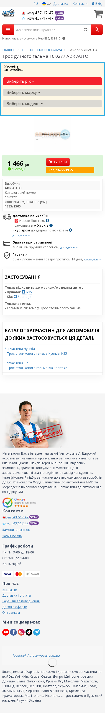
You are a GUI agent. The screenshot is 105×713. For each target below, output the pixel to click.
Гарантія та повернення (21, 601)
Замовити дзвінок (16, 529)
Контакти (80, 3)
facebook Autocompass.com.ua (36, 655)
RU (35, 3)
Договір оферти (14, 607)
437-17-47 (38, 13)
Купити (58, 162)
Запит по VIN (12, 536)
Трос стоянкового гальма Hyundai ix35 (37, 353)
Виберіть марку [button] (23, 92)
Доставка (60, 3)
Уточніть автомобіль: (13, 68)
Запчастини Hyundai (20, 348)
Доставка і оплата (16, 595)
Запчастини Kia (16, 363)
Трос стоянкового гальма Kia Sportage (37, 368)
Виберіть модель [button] (25, 103)
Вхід (97, 3)
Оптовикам (11, 612)
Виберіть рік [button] (20, 81)
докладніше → (21, 235)
